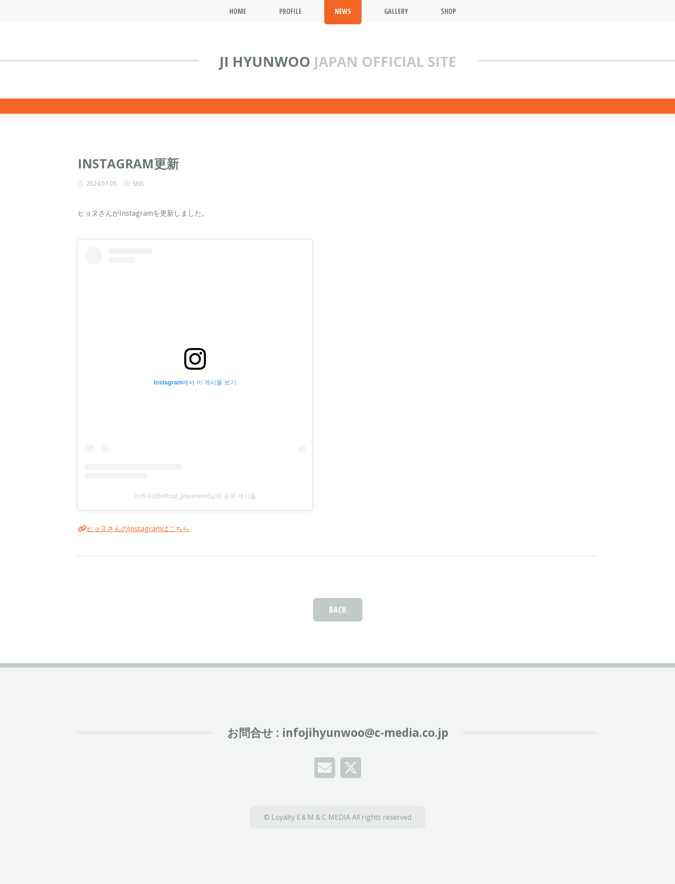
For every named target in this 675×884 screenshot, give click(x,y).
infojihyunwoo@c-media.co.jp (365, 732)
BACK (337, 609)
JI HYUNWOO (264, 61)
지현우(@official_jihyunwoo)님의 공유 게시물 (195, 496)
